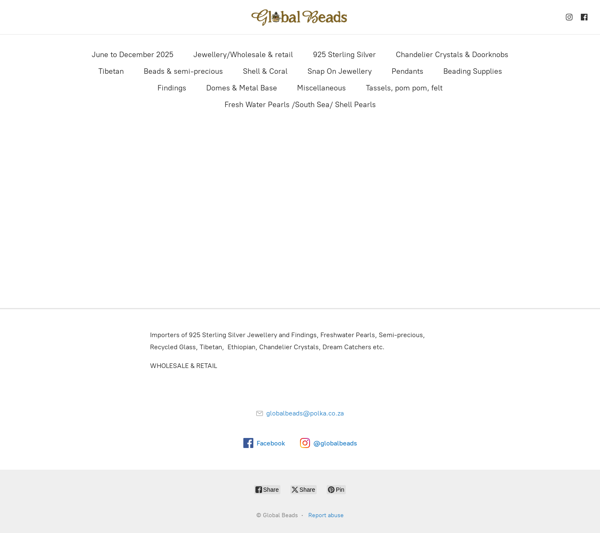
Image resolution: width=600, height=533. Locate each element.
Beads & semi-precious (183, 71)
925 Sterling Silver (344, 54)
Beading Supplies (472, 71)
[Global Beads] (300, 17)
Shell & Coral (265, 71)
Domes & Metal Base (241, 88)
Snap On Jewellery (340, 71)
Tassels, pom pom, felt (404, 88)
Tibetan (111, 71)
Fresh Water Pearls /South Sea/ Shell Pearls (300, 104)
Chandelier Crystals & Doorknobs (452, 54)
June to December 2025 (132, 54)
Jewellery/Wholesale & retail (243, 54)
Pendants (407, 71)
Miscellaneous (321, 88)
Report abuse (326, 515)
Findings (172, 88)
